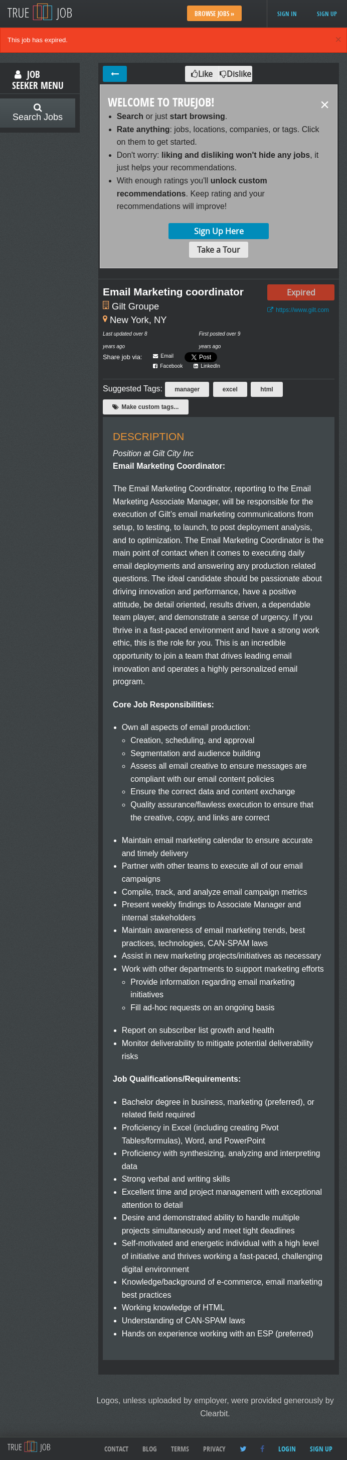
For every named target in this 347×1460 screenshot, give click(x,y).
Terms (180, 1448)
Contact (116, 1448)
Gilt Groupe (135, 306)
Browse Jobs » (214, 13)
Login (287, 1448)
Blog (149, 1448)
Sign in (287, 14)
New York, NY (138, 320)
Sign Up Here (219, 231)
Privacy (214, 1448)
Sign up (327, 14)
